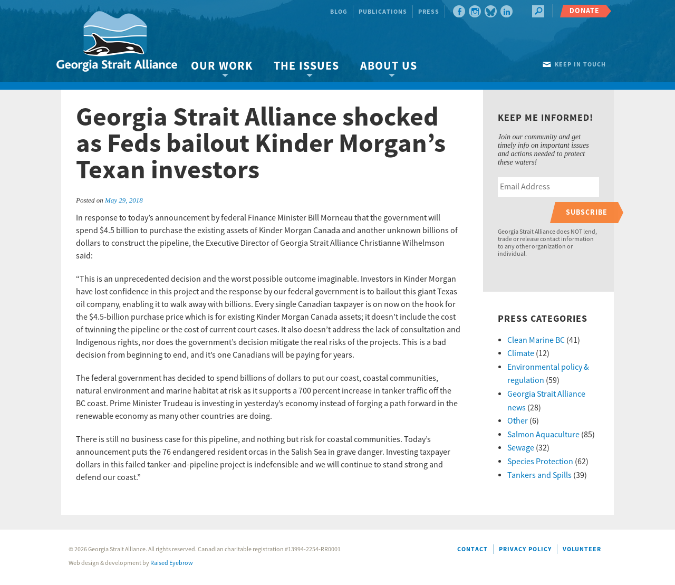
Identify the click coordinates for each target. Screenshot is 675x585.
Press (428, 11)
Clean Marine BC (536, 340)
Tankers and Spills (539, 475)
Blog (339, 11)
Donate (585, 11)
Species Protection (540, 461)
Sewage (520, 448)
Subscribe (587, 212)
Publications (383, 11)
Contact (472, 549)
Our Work (222, 66)
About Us (388, 66)
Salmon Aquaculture (543, 434)
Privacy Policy (525, 549)
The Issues (306, 66)
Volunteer (582, 549)
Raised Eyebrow (171, 563)
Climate (520, 353)
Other (517, 421)
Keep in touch (580, 64)
